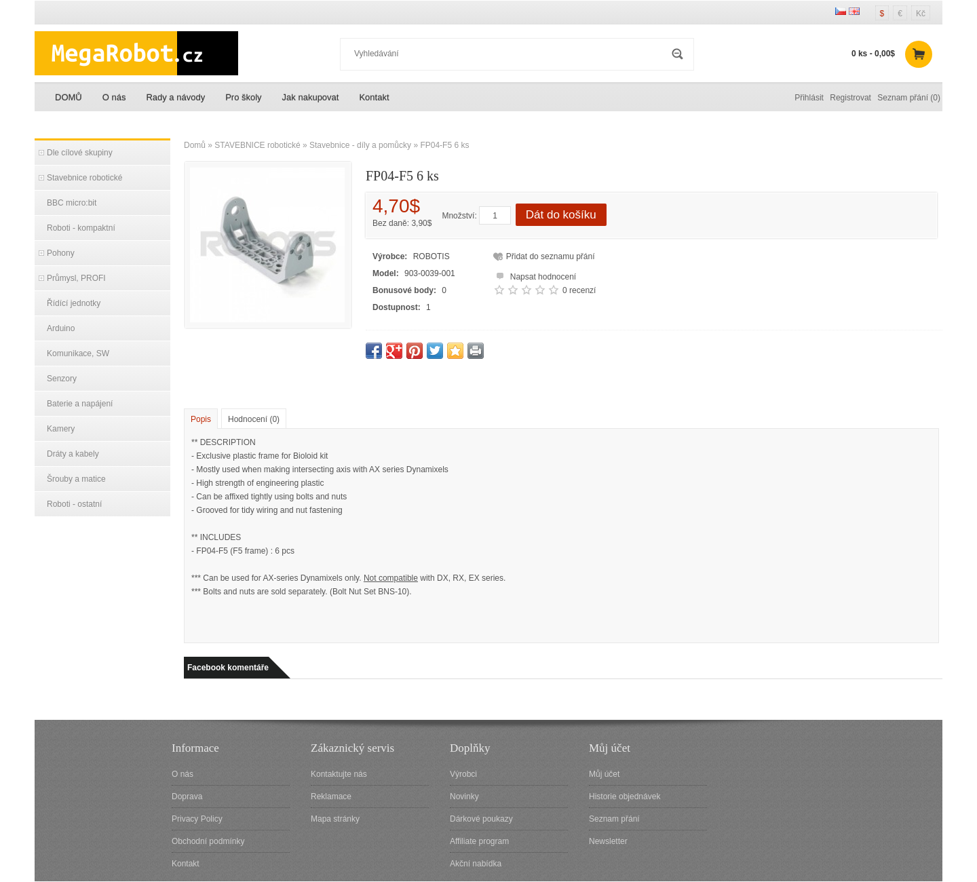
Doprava (187, 796)
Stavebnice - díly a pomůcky (360, 145)
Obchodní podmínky (208, 841)
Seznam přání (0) (908, 97)
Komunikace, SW (78, 353)
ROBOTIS (431, 256)
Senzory (62, 378)
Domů (195, 145)
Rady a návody (175, 97)
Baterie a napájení (80, 403)
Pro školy (243, 97)
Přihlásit (809, 97)
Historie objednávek (624, 796)
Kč (920, 13)
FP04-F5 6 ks (444, 145)
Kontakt (374, 97)
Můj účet (604, 774)
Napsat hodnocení (534, 275)
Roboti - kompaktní (81, 228)
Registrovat (850, 97)
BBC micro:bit (71, 203)
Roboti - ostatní (74, 504)
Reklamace (331, 796)
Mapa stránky (335, 819)
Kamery (61, 429)
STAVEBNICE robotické (257, 145)
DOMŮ (68, 97)
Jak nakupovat (310, 97)
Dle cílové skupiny (80, 152)
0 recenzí (579, 290)
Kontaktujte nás (339, 774)
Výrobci (463, 774)
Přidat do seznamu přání (550, 256)
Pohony (61, 253)
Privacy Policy (197, 819)
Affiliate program (479, 841)
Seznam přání (614, 819)
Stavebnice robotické (84, 178)
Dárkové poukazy (481, 819)
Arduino (61, 328)
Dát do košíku (561, 214)
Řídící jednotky (73, 303)
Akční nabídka (475, 863)
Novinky (464, 796)
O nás (114, 97)
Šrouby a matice (76, 479)
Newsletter (608, 841)
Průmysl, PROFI (76, 278)
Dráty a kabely (73, 454)
